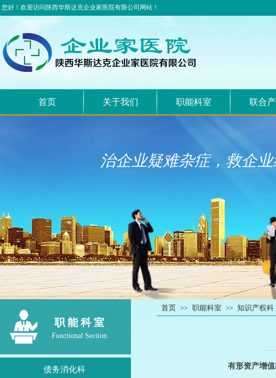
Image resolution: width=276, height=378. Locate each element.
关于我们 (120, 102)
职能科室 (194, 102)
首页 (47, 102)
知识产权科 (255, 308)
